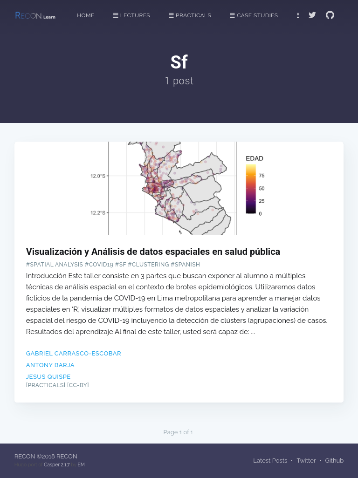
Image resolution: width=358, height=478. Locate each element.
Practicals (190, 15)
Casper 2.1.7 (56, 464)
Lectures (131, 15)
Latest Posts (270, 460)
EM (80, 464)
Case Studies (254, 15)
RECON (24, 456)
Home (85, 15)
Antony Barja (50, 365)
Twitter (306, 460)
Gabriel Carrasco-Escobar (73, 353)
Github (334, 460)
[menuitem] (90, 15)
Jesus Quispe (48, 376)
